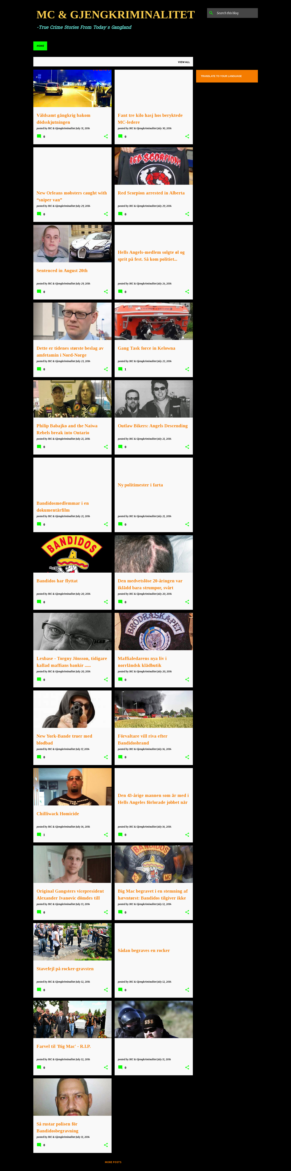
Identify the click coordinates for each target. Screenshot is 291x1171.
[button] (105, 136)
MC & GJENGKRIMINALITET (116, 14)
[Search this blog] (236, 13)
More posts (113, 1162)
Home (40, 45)
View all (184, 62)
